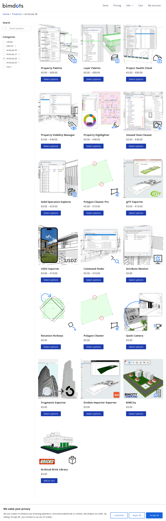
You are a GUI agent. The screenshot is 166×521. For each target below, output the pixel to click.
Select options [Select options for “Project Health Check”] (136, 79)
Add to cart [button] (49, 480)
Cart (141, 5)
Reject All (137, 515)
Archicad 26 (12, 50)
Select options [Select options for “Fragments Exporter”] (51, 413)
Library (10, 42)
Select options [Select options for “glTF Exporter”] (136, 213)
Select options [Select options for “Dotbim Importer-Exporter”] (93, 413)
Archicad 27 (12, 54)
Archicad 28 (12, 58)
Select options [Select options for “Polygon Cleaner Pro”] (93, 213)
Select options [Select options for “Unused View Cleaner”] (136, 146)
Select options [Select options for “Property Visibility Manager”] (51, 146)
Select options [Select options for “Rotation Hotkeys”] (51, 346)
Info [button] (131, 5)
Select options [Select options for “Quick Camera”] (136, 346)
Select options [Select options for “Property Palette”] (51, 79)
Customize (119, 515)
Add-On (10, 46)
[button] (133, 5)
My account (154, 5)
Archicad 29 (12, 62)
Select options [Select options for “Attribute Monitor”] (136, 279)
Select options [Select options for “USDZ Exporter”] (51, 279)
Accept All (154, 515)
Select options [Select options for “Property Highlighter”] (93, 146)
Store (108, 5)
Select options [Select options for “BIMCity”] (136, 413)
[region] (83, 513)
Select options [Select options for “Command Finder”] (93, 279)
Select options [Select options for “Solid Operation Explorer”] (51, 213)
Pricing (119, 5)
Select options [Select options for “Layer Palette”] (93, 79)
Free (9, 67)
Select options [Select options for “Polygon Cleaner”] (93, 346)
